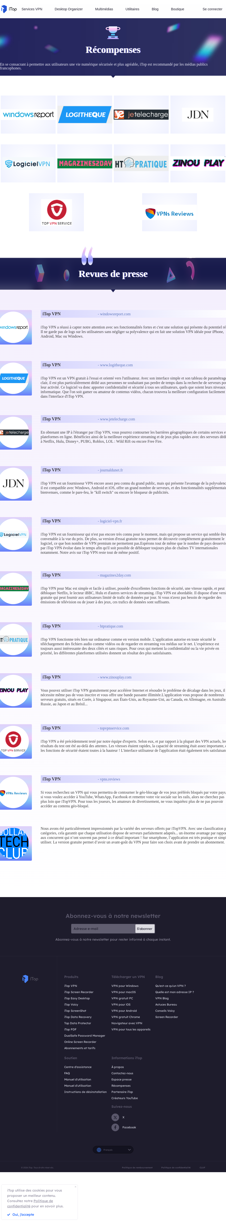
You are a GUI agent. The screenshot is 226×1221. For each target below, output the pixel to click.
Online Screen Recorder (80, 1042)
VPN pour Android (124, 1010)
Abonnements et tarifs (79, 1048)
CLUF (202, 1167)
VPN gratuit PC (122, 998)
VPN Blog (162, 998)
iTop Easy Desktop (77, 998)
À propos (117, 1067)
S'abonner (144, 929)
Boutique (177, 9)
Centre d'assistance (78, 1067)
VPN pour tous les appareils (131, 1029)
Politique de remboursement (137, 1167)
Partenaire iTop (122, 1092)
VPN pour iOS (120, 1004)
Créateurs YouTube (124, 1098)
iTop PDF (70, 1029)
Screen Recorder (166, 1017)
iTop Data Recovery (78, 1017)
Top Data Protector (77, 1023)
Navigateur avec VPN (126, 1023)
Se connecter (213, 9)
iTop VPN (70, 986)
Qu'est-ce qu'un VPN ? (170, 986)
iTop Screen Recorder (78, 992)
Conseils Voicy (165, 1010)
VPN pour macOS (123, 992)
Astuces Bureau (166, 1004)
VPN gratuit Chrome (125, 1017)
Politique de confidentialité (176, 1167)
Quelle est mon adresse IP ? (174, 992)
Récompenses (121, 1085)
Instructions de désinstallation (85, 1092)
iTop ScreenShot (75, 1010)
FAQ (67, 1073)
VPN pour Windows (125, 986)
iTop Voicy (71, 1004)
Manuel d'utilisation (77, 1079)
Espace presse (121, 1079)
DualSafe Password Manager (84, 1035)
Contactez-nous (122, 1073)
